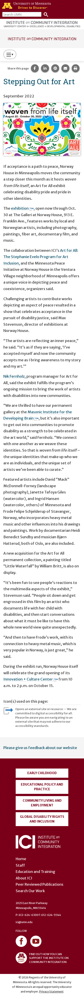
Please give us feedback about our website (40, 747)
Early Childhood (42, 773)
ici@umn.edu (24, 922)
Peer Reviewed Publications (39, 884)
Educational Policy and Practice (42, 786)
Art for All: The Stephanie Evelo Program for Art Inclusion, (40, 256)
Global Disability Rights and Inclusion (42, 819)
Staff (20, 865)
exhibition (22, 208)
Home (21, 859)
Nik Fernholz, (14, 376)
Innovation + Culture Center (30, 679)
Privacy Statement (51, 991)
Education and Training (35, 871)
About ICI (24, 878)
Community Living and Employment (42, 803)
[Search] (44, 14)
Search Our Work (30, 891)
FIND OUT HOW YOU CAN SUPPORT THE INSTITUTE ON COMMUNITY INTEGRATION (42, 957)
